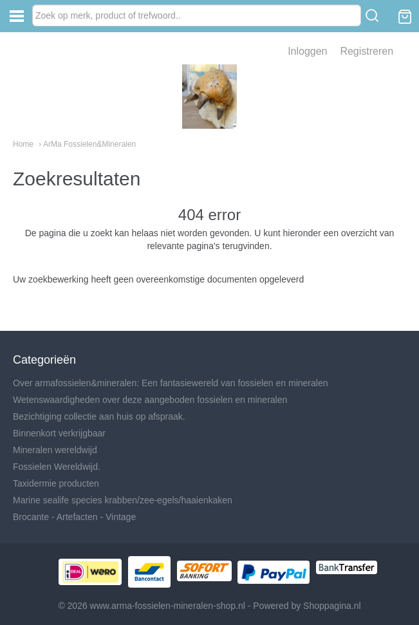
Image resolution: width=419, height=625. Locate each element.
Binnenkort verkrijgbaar (59, 433)
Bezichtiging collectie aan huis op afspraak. (99, 416)
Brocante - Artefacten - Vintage (74, 517)
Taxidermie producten (56, 483)
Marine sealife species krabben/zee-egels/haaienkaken (122, 500)
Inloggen (307, 51)
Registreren (366, 51)
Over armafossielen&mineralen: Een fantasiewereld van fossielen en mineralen (170, 383)
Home (23, 144)
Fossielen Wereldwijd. (56, 467)
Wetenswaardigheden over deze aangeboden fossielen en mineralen (150, 400)
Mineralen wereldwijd (55, 450)
